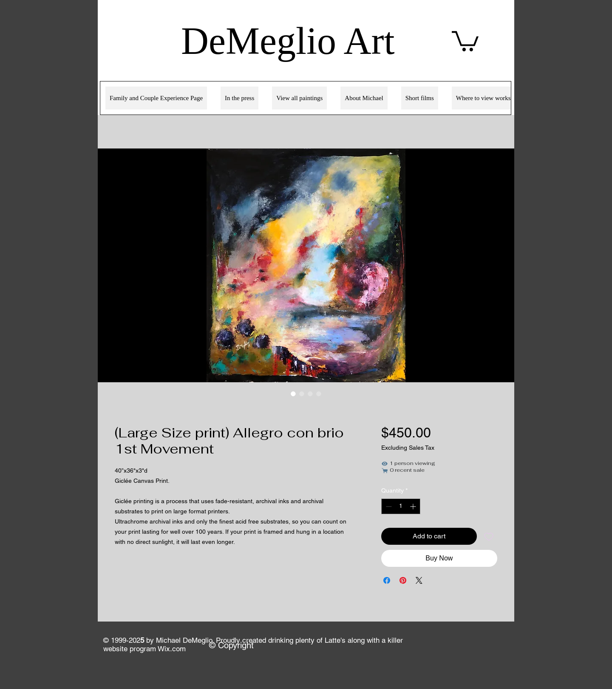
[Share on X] (419, 580)
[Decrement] (387, 506)
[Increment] (413, 506)
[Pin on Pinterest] (403, 580)
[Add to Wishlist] (488, 536)
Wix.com (172, 648)
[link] (465, 40)
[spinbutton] (400, 506)
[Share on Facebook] (387, 580)
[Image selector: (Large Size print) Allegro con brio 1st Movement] (293, 393)
